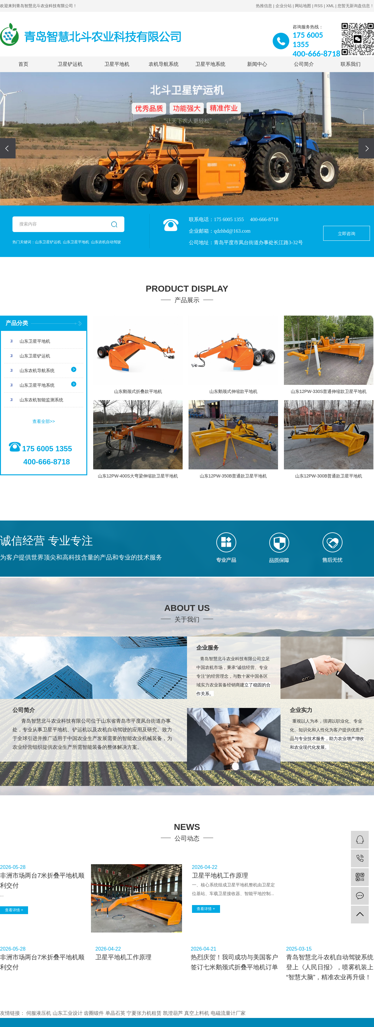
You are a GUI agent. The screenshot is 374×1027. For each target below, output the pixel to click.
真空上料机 (196, 1013)
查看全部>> (43, 421)
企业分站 (284, 5)
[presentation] (8, 148)
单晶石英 (115, 1013)
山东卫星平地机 (76, 242)
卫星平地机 (116, 64)
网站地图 (303, 5)
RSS (318, 5)
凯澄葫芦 (173, 1013)
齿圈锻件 (94, 1013)
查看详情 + (14, 910)
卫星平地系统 (210, 64)
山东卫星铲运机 (48, 242)
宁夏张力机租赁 (144, 1013)
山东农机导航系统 (37, 370)
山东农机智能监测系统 (41, 399)
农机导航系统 (164, 64)
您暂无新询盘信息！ (356, 5)
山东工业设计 (68, 1013)
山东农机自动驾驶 (106, 242)
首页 (23, 64)
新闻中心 (257, 64)
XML (330, 5)
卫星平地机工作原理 (220, 875)
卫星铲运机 (70, 64)
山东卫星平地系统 (37, 385)
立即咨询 (346, 233)
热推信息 (264, 5)
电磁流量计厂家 (228, 1013)
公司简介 (304, 64)
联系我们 (351, 64)
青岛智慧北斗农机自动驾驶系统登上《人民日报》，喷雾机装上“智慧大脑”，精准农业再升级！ (329, 967)
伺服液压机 (38, 1013)
